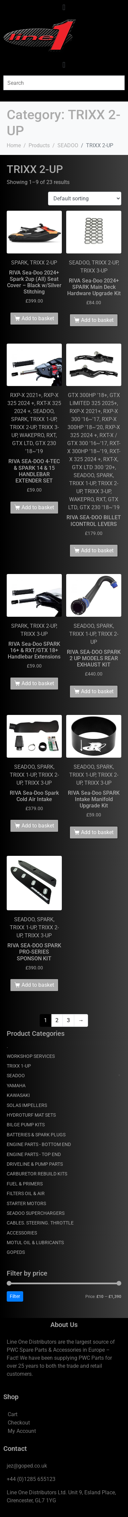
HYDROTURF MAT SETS (31, 1115)
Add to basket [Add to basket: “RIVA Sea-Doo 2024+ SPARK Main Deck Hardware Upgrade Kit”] (97, 320)
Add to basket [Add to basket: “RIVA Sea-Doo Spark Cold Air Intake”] (38, 825)
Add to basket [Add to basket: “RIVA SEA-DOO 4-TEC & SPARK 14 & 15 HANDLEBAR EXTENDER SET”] (38, 507)
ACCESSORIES (22, 1233)
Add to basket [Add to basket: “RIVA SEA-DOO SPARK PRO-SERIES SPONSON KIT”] (38, 985)
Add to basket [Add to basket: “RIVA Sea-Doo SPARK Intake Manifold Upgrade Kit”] (97, 832)
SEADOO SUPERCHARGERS (36, 1213)
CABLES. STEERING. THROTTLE (40, 1222)
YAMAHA (16, 1085)
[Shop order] (84, 198)
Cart (12, 1414)
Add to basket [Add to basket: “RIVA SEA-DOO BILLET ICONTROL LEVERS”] (97, 550)
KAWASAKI (18, 1095)
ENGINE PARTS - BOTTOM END (39, 1144)
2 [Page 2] (56, 1020)
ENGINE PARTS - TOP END (34, 1154)
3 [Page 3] (68, 1020)
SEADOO (16, 1075)
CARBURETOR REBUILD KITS (37, 1173)
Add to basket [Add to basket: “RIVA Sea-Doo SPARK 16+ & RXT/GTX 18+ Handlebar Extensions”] (38, 683)
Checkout (19, 1422)
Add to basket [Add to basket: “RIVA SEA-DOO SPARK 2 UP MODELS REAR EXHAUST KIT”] (97, 691)
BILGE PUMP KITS (26, 1124)
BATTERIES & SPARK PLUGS (36, 1134)
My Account (22, 1431)
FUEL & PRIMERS (25, 1183)
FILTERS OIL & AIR (26, 1193)
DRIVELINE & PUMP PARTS (35, 1164)
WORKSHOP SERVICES (31, 1056)
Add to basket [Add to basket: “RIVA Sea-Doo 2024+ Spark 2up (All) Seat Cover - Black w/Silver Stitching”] (38, 318)
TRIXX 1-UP (19, 1066)
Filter (15, 1296)
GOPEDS (16, 1252)
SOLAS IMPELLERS (27, 1105)
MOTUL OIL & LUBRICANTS (35, 1242)
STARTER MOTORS (26, 1203)
